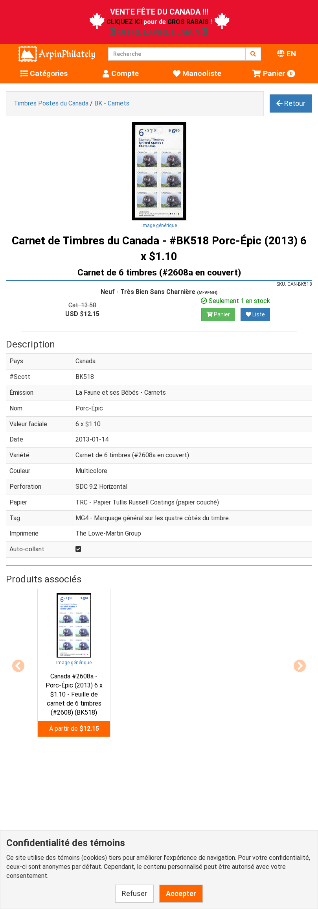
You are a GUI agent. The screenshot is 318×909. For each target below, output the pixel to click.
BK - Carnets (111, 103)
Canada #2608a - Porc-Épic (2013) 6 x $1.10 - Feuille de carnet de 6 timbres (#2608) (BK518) (74, 694)
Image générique (159, 225)
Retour (290, 103)
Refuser (134, 893)
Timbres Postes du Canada (51, 103)
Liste (255, 314)
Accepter (181, 893)
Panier (218, 314)
